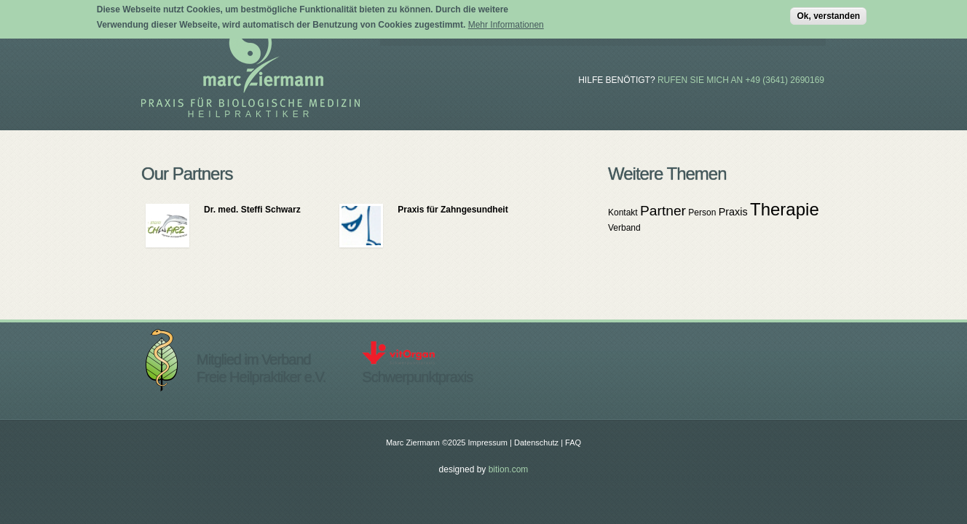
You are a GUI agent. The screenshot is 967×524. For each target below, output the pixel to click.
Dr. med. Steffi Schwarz (252, 210)
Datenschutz (536, 442)
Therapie (784, 209)
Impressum (488, 442)
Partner (663, 210)
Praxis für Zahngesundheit (453, 210)
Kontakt (623, 212)
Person (702, 212)
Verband (624, 228)
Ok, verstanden (828, 14)
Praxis (733, 212)
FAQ (573, 442)
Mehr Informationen (506, 22)
